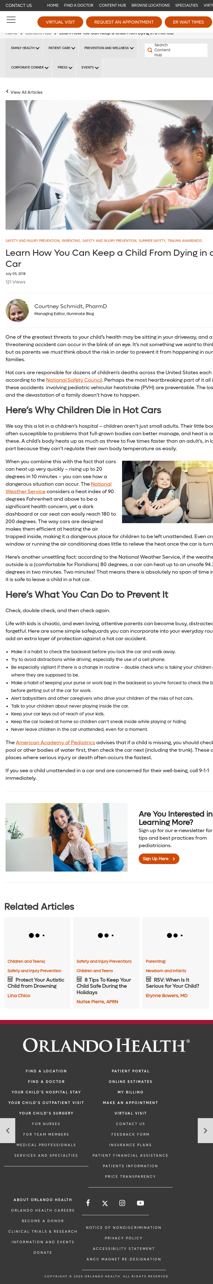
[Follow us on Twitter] (105, 1204)
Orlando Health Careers (43, 1210)
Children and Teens (26, 961)
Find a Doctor (78, 5)
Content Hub (112, 5)
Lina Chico (18, 996)
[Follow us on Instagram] (122, 1203)
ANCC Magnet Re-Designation (124, 1259)
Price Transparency (130, 1176)
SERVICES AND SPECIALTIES (46, 1155)
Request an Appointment (124, 22)
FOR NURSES (46, 1124)
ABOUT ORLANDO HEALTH (43, 1200)
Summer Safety (152, 241)
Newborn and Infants (166, 971)
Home (53, 5)
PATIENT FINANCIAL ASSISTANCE (131, 1155)
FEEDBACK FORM (130, 1134)
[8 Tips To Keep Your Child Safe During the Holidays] (106, 935)
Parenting (71, 241)
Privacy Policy (124, 1238)
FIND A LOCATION (46, 1071)
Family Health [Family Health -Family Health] (22, 48)
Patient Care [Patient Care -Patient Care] (59, 48)
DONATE (43, 1252)
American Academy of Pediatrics (55, 742)
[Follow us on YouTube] (141, 1203)
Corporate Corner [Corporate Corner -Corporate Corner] (27, 67)
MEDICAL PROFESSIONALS (46, 1145)
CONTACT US (130, 1124)
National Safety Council (74, 380)
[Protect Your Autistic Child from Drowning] (37, 935)
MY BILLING (131, 1092)
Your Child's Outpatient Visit (46, 1103)
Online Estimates (131, 1082)
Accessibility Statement (124, 1249)
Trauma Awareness (185, 241)
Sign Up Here (155, 859)
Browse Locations (150, 5)
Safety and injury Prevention (109, 241)
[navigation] (106, 5)
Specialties (186, 5)
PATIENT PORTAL (131, 1071)
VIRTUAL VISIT (131, 1113)
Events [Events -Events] (88, 67)
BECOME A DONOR (43, 1221)
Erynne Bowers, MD (166, 996)
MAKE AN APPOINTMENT (130, 1103)
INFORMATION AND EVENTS (43, 1242)
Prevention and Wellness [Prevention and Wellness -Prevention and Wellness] (106, 48)
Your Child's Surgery (46, 1113)
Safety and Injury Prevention (33, 241)
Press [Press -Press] (62, 67)
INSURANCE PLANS (130, 1145)
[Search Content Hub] (160, 50)
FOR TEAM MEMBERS (46, 1134)
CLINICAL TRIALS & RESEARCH (43, 1231)
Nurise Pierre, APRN (97, 1002)
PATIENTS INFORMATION (130, 1166)
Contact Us (19, 5)
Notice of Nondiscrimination (124, 1227)
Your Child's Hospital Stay (46, 1092)
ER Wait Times (188, 22)
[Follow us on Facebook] (88, 1203)
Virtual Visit (60, 22)
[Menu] (11, 22)
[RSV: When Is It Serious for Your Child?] (176, 935)
